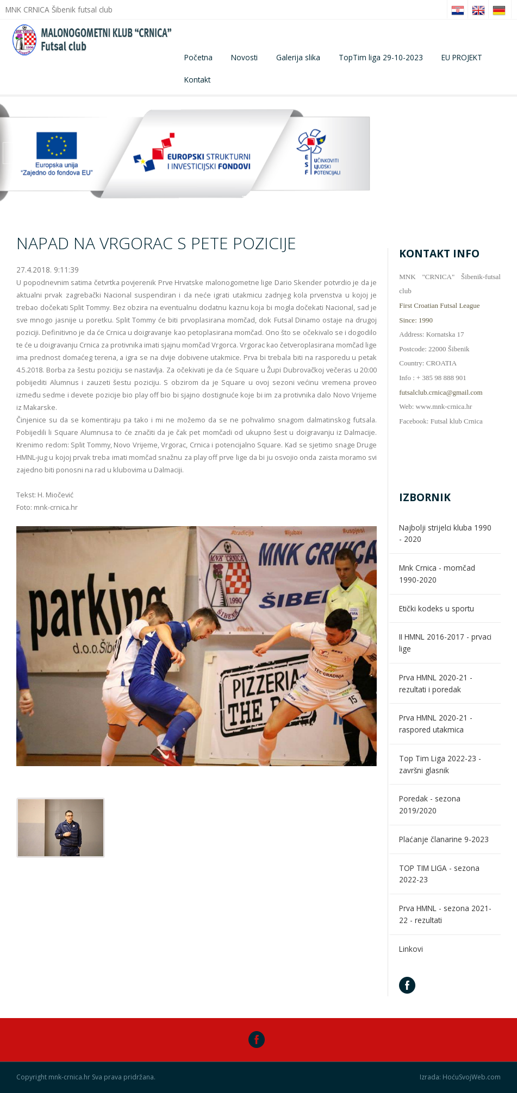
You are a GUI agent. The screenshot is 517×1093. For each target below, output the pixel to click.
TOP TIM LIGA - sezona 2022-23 (439, 874)
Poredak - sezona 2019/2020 (429, 804)
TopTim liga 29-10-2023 (381, 57)
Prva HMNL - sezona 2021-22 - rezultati (445, 914)
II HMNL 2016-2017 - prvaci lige (445, 642)
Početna (198, 57)
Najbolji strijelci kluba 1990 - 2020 (445, 533)
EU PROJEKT (461, 57)
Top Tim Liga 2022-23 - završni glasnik (440, 764)
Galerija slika (298, 57)
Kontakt (197, 79)
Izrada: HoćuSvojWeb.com (460, 1077)
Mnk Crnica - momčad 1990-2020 (437, 574)
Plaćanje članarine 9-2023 (444, 839)
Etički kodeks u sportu (436, 608)
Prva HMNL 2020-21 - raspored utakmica (435, 723)
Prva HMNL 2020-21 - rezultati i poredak (435, 683)
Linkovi (411, 949)
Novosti (244, 57)
